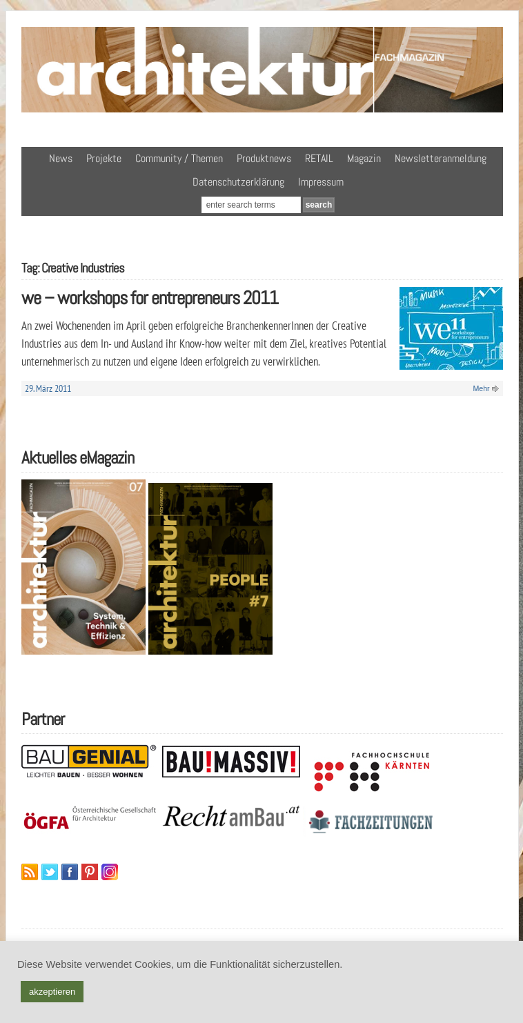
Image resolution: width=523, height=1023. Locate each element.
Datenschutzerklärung (238, 182)
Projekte (103, 158)
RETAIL (319, 158)
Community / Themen (179, 158)
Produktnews (264, 158)
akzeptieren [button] (52, 991)
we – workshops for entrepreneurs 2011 (149, 298)
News (60, 158)
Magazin (364, 158)
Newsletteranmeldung (440, 158)
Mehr (481, 388)
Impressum (321, 182)
